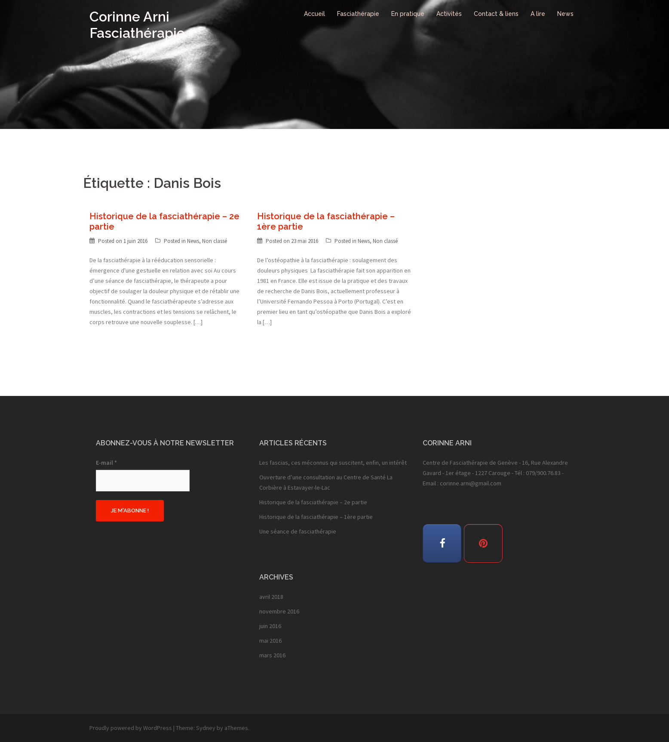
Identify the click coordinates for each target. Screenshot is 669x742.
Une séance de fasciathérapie (297, 531)
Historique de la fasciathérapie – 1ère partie (316, 517)
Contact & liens (496, 13)
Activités (449, 13)
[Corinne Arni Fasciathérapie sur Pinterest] (483, 543)
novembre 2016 (279, 611)
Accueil (314, 13)
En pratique (407, 13)
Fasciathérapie (358, 13)
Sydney (205, 728)
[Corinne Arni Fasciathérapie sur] (519, 543)
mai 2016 (270, 640)
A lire (538, 13)
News (565, 13)
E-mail (106, 462)
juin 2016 (270, 626)
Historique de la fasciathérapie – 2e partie (313, 502)
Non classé (214, 241)
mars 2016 (272, 655)
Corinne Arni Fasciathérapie (137, 25)
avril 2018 (271, 597)
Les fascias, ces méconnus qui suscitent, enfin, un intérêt (333, 462)
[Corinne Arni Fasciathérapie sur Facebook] (442, 543)
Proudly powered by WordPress (130, 728)
